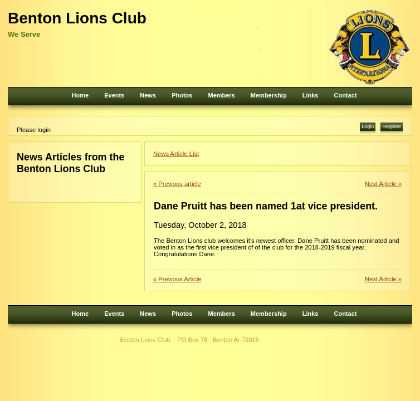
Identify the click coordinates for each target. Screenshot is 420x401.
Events (114, 95)
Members (221, 95)
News (148, 95)
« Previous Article (177, 279)
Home (80, 95)
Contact (345, 95)
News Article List (176, 153)
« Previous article (177, 183)
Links (310, 95)
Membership (269, 95)
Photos (182, 95)
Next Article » (383, 183)
